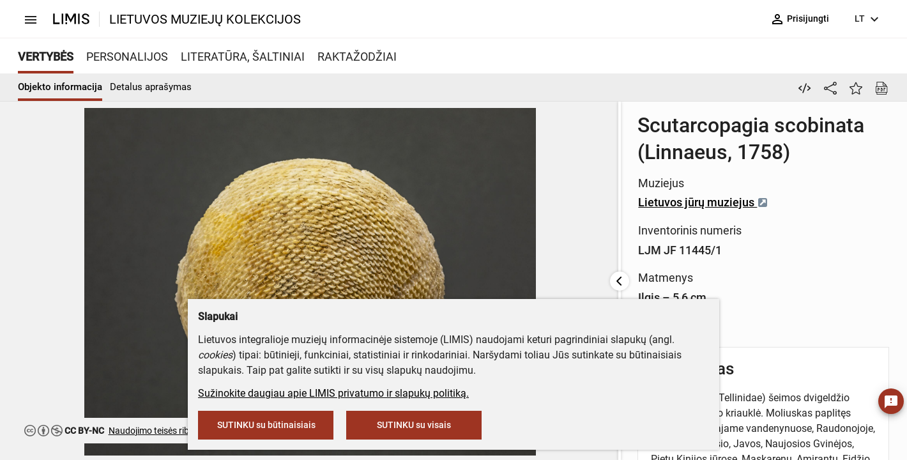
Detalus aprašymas (151, 87)
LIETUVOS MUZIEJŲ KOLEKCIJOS (205, 19)
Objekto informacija (60, 87)
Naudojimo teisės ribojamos (163, 430)
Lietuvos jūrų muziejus (425, 175)
